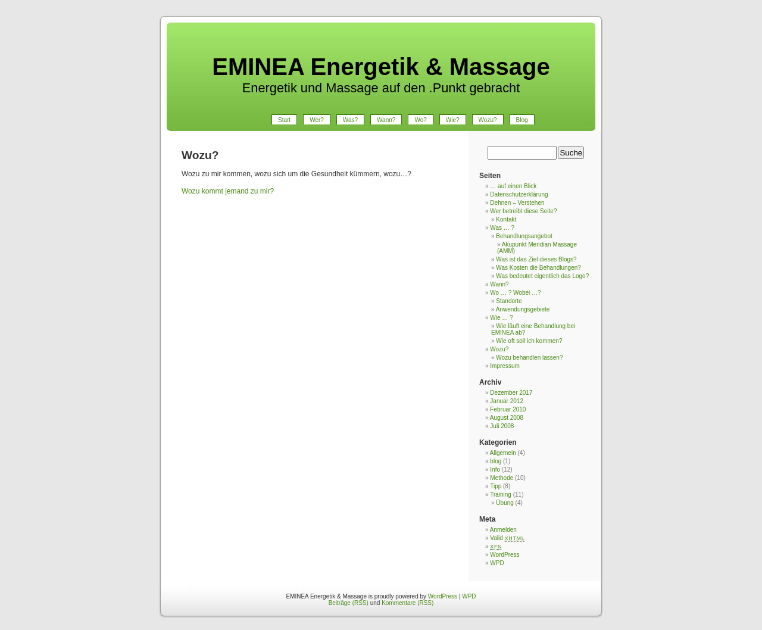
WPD (497, 563)
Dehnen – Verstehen (517, 202)
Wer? (317, 120)
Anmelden (503, 529)
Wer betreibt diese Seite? (523, 211)
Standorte (508, 301)
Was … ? (502, 227)
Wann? (386, 120)
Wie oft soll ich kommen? (529, 341)
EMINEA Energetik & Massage (381, 67)
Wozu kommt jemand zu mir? (228, 191)
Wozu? (488, 120)
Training (500, 494)
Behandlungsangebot (524, 236)
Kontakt (506, 219)
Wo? (420, 120)
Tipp (495, 486)
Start (284, 120)
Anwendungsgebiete (523, 309)
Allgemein (503, 453)
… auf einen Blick (513, 186)
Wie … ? (501, 317)
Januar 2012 (506, 401)
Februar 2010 (508, 409)
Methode (501, 478)
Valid (507, 538)
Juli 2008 (502, 426)
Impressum (504, 366)
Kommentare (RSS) (407, 603)
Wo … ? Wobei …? (515, 292)
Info (495, 469)
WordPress (504, 554)
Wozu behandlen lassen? (529, 357)
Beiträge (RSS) (348, 603)
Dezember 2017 (511, 392)
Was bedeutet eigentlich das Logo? (542, 276)
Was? (350, 120)
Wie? (453, 120)
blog (495, 461)
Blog (522, 120)
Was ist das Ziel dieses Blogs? (536, 259)
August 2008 (506, 417)
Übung (504, 503)
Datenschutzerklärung (519, 194)
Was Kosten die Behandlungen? (538, 267)
